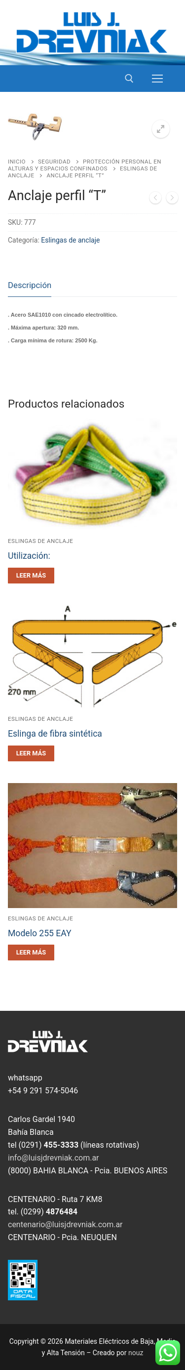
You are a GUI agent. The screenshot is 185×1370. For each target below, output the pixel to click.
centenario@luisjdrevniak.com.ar (65, 1224)
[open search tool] (129, 78)
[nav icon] (157, 78)
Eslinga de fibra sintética (55, 734)
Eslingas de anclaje (70, 240)
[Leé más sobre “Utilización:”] (31, 575)
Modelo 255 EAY (40, 933)
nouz (135, 1353)
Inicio (17, 161)
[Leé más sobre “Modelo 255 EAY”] (31, 952)
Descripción (29, 285)
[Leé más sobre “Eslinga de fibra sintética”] (31, 753)
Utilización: (29, 556)
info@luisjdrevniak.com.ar (53, 1157)
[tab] (29, 286)
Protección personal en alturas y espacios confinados (84, 165)
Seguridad (54, 161)
